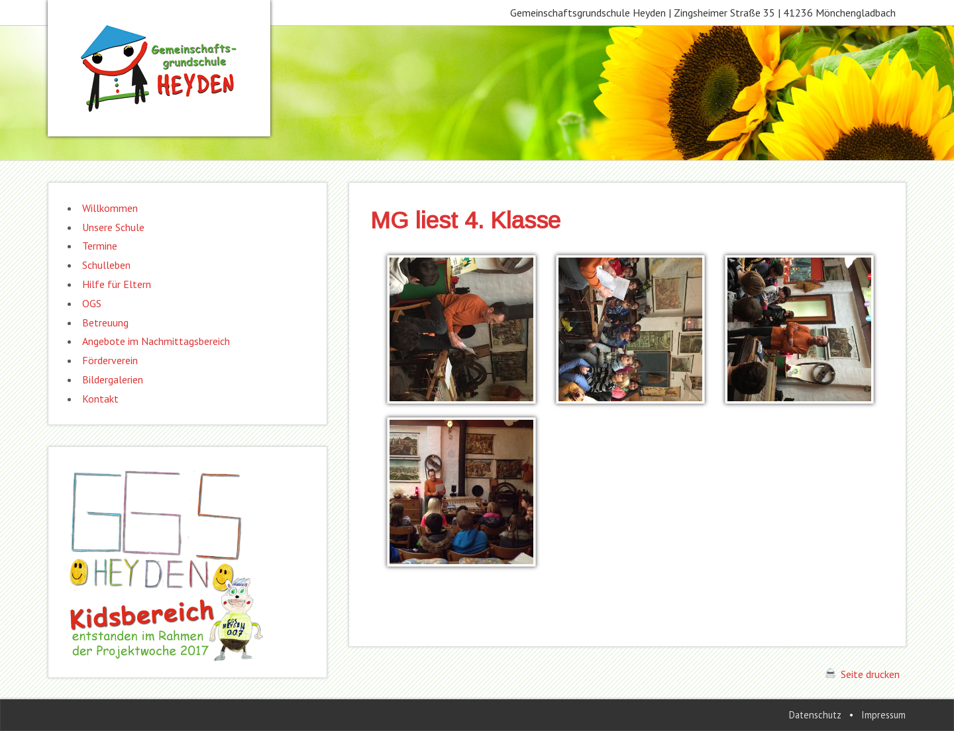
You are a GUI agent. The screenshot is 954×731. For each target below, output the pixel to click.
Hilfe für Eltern (116, 284)
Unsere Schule (113, 227)
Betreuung (105, 322)
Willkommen (110, 208)
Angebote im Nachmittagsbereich (156, 341)
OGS (91, 303)
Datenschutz (815, 714)
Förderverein (110, 360)
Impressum (883, 714)
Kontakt (100, 398)
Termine (99, 245)
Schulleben (106, 264)
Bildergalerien (112, 379)
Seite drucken (862, 674)
